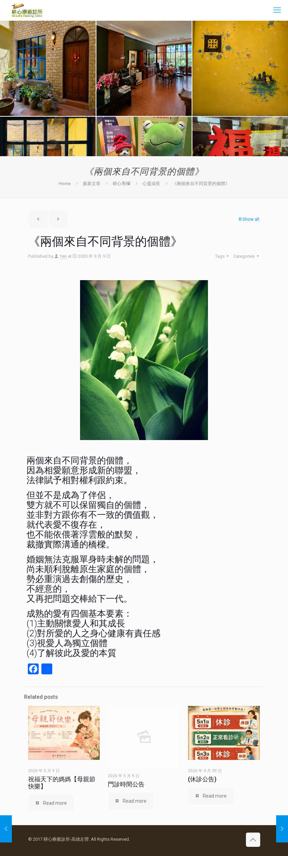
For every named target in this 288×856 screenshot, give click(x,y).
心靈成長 (151, 183)
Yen (63, 256)
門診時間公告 (126, 784)
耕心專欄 (121, 183)
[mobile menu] (277, 10)
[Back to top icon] (253, 840)
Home (65, 183)
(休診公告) (202, 779)
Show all (248, 219)
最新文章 (91, 183)
